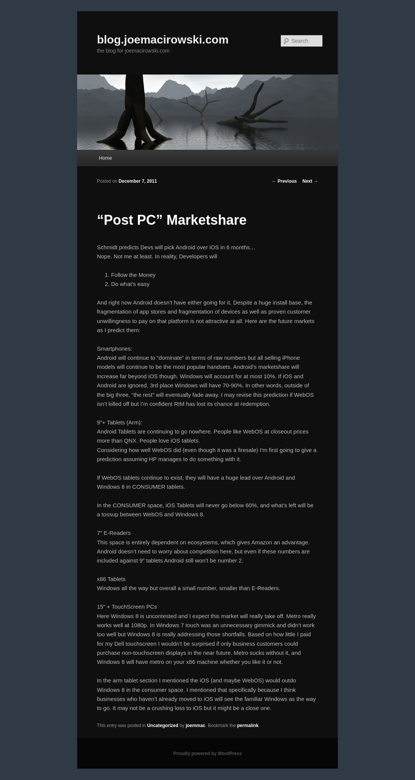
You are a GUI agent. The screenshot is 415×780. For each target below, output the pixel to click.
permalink (248, 725)
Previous (284, 181)
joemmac (195, 725)
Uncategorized (162, 725)
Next (310, 181)
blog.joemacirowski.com (162, 39)
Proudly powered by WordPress (207, 753)
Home (105, 158)
